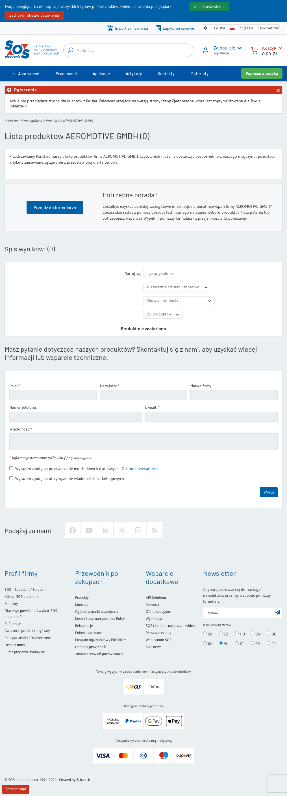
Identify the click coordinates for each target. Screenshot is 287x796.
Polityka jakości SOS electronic (28, 637)
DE (271, 633)
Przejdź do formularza (55, 207)
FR (271, 643)
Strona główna (31, 120)
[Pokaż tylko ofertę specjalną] (179, 300)
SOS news (153, 646)
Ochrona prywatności (140, 468)
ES (255, 643)
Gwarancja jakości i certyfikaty (27, 630)
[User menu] (238, 48)
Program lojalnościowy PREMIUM (100, 639)
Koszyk (269, 48)
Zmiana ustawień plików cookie (99, 654)
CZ (223, 633)
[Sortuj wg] (160, 273)
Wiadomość (19, 429)
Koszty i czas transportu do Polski (100, 618)
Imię (13, 385)
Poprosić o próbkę (262, 73)
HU (240, 633)
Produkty (52, 120)
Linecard (81, 604)
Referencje (13, 623)
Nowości (152, 604)
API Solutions (156, 597)
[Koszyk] (254, 50)
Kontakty (11, 603)
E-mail (150, 407)
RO (208, 643)
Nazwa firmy (200, 385)
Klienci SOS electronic (22, 596)
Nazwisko (108, 385)
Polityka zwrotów (88, 632)
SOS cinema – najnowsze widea (170, 625)
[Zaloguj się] (205, 52)
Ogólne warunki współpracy (96, 611)
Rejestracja (221, 53)
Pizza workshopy (158, 632)
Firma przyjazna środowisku (26, 652)
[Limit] (163, 314)
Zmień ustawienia (209, 6)
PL (223, 643)
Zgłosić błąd (15, 788)
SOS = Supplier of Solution (25, 589)
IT (239, 643)
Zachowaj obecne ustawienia (34, 15)
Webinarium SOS (158, 639)
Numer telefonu (22, 407)
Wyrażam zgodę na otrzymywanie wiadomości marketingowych (66, 478)
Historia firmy (15, 645)
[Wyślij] (278, 612)
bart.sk (85, 779)
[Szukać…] (70, 50)
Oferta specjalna (158, 611)
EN (255, 633)
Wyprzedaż (154, 618)
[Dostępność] (177, 287)
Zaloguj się (224, 48)
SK (207, 633)
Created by (67, 779)
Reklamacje (84, 625)
